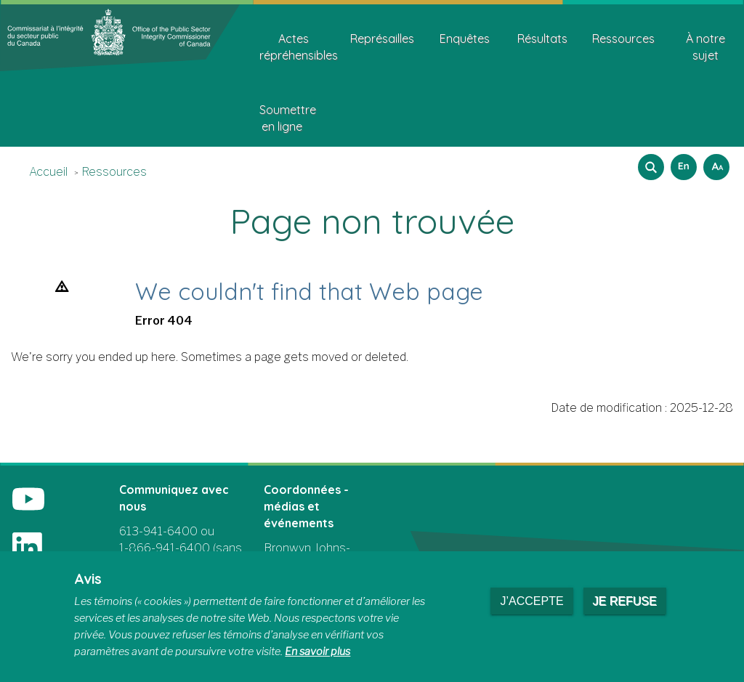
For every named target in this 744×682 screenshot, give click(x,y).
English (681, 162)
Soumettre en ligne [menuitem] (287, 118)
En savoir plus (317, 651)
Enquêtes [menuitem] (465, 38)
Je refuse (625, 601)
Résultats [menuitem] (542, 38)
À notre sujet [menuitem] (705, 46)
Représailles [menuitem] (382, 38)
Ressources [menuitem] (623, 38)
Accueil (48, 172)
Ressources (114, 172)
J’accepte (531, 601)
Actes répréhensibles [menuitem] (298, 46)
